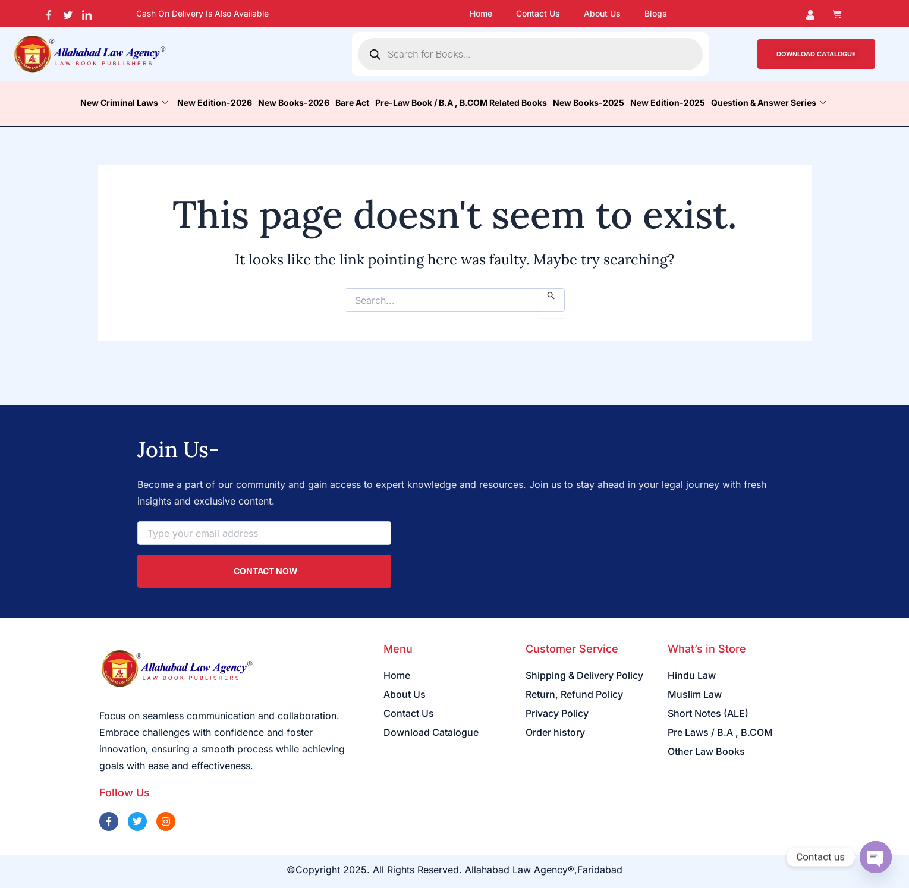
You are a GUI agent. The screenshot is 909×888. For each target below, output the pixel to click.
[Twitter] (68, 14)
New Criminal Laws (125, 102)
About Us (602, 13)
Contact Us (538, 13)
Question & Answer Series (770, 102)
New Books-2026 (293, 102)
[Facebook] (49, 14)
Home (481, 13)
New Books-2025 (588, 102)
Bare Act (352, 102)
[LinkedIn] (87, 14)
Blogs (655, 13)
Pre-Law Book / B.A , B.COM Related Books (461, 102)
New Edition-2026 (214, 102)
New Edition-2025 (667, 102)
